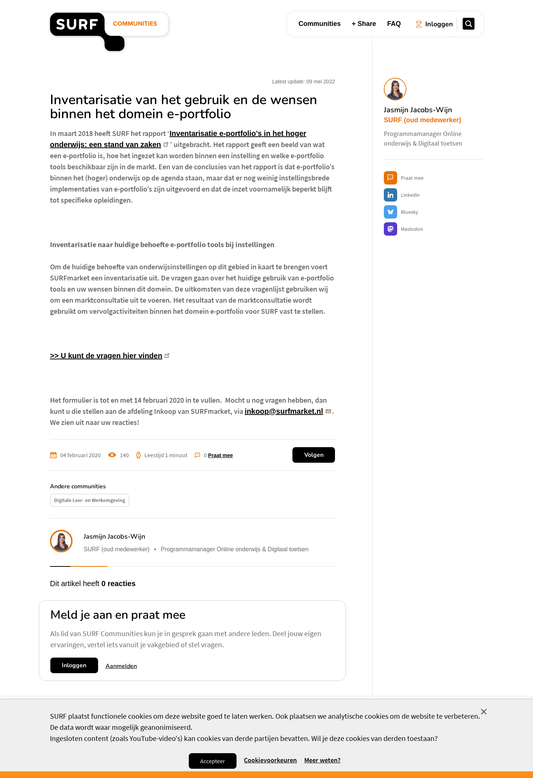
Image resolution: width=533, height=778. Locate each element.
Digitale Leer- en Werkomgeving (89, 500)
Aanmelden (121, 666)
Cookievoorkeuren (270, 760)
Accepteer (212, 761)
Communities (319, 23)
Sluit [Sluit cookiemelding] (484, 712)
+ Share (364, 23)
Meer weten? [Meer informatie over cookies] (322, 760)
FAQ (394, 23)
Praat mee (220, 455)
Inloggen (74, 665)
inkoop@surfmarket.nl (288, 411)
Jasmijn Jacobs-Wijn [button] (114, 536)
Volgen (314, 455)
